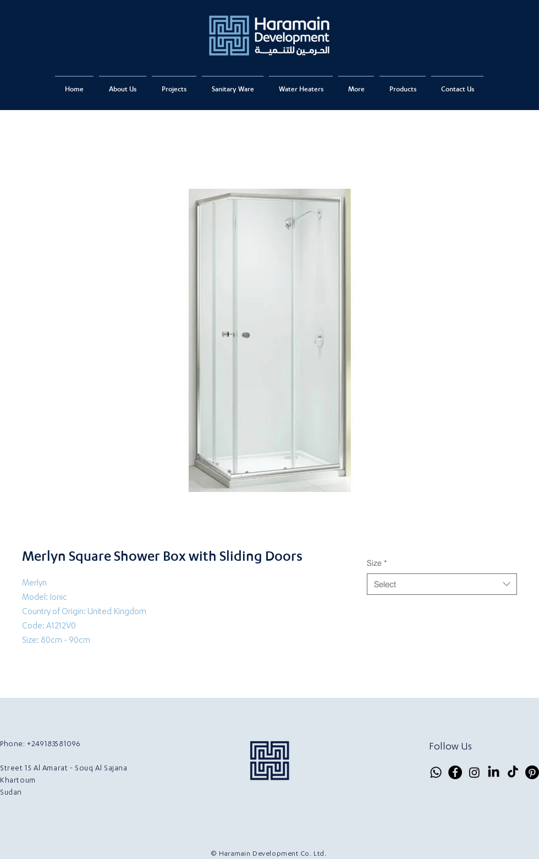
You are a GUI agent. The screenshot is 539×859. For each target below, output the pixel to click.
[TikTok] (513, 772)
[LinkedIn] (494, 772)
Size (377, 563)
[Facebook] (455, 772)
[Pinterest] (532, 772)
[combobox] (442, 584)
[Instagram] (474, 772)
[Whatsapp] (436, 772)
